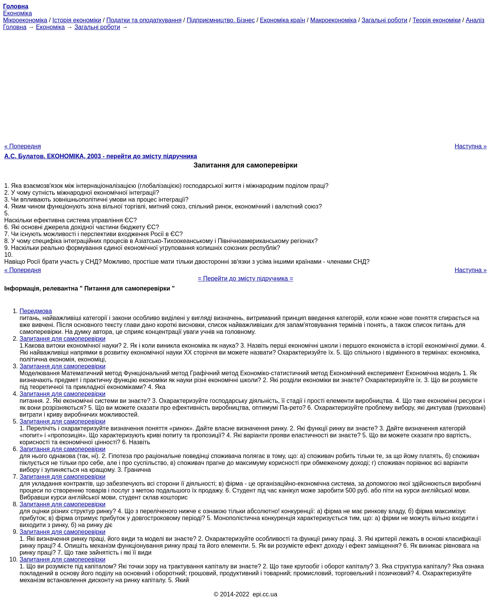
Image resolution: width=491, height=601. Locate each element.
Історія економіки (77, 20)
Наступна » (471, 146)
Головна (14, 27)
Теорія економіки (436, 20)
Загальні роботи (384, 20)
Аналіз (475, 20)
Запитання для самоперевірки (62, 338)
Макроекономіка (333, 20)
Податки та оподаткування (143, 20)
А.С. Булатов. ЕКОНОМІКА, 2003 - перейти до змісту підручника (100, 156)
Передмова (36, 311)
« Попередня (22, 146)
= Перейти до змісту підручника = (245, 278)
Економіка (17, 13)
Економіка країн (282, 20)
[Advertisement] (245, 84)
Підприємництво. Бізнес (221, 20)
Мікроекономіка (25, 20)
